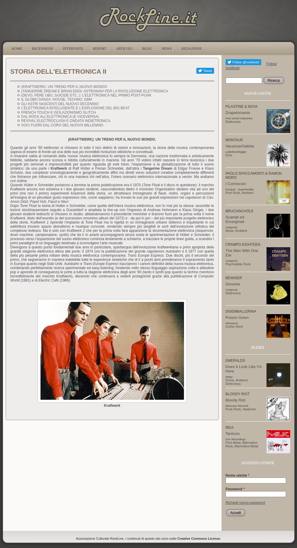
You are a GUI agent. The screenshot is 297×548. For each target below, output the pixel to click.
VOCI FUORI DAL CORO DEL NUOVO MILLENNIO (62, 125)
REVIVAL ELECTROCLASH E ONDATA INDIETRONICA (65, 121)
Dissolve (233, 284)
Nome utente (238, 475)
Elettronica (233, 121)
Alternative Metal (246, 446)
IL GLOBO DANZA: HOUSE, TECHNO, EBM (56, 99)
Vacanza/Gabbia (240, 146)
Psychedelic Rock (238, 264)
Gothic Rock (234, 326)
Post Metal (233, 442)
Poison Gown (237, 317)
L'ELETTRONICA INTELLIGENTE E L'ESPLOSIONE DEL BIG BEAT (75, 108)
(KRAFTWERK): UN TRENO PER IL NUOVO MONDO (64, 87)
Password (235, 489)
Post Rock (233, 193)
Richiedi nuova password (245, 503)
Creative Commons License (198, 538)
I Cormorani (236, 183)
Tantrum (233, 433)
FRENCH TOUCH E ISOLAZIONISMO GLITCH (58, 112)
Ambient (247, 193)
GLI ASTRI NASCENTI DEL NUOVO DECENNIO (60, 104)
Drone (230, 380)
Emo (229, 155)
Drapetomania (238, 112)
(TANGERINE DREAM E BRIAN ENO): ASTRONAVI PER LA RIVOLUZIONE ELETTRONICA (94, 91)
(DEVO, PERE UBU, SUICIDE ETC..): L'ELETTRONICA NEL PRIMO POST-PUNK (86, 95)
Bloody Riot (235, 400)
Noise (230, 230)
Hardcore (249, 409)
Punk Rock (233, 409)
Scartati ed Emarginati (235, 219)
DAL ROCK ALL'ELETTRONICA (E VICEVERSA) (60, 117)
